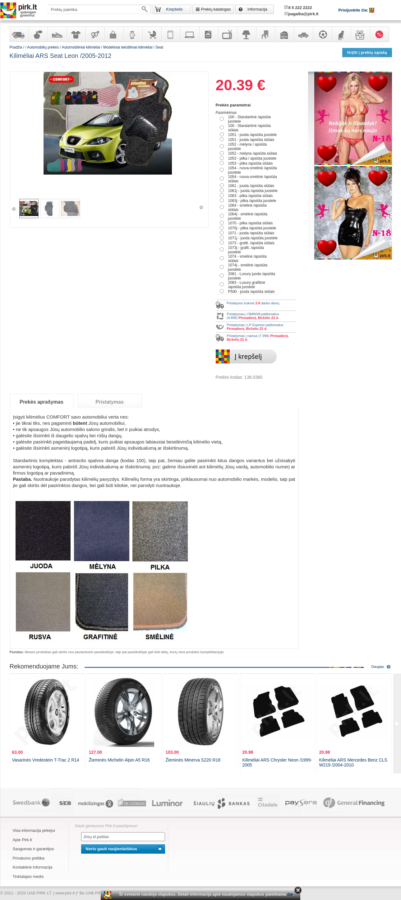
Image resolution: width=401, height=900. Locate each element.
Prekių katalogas (216, 9)
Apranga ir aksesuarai (76, 34)
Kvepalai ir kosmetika (38, 34)
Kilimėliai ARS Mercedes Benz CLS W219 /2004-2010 (353, 762)
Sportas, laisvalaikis (322, 34)
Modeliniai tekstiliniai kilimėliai (127, 47)
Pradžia (16, 47)
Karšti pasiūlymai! (381, 34)
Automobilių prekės (303, 34)
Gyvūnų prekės (341, 34)
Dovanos (360, 34)
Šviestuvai (246, 34)
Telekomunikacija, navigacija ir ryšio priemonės (171, 34)
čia (290, 894)
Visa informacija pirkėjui (34, 830)
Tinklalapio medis (28, 876)
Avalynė (57, 34)
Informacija (257, 9)
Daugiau (377, 666)
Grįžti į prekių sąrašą (367, 52)
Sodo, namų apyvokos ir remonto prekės (284, 34)
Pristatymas (109, 402)
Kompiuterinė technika (190, 34)
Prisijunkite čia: (354, 10)
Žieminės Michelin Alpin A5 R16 (119, 759)
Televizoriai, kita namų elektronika (228, 34)
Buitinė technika (209, 34)
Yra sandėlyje (19, 34)
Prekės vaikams (152, 34)
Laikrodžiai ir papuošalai (133, 34)
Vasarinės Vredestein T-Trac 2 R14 (45, 759)
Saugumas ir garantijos (33, 848)
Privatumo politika (29, 858)
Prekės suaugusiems (95, 34)
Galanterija (114, 34)
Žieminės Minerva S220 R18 (193, 759)
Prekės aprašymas (41, 402)
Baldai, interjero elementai (265, 34)
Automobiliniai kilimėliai (81, 47)
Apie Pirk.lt (22, 839)
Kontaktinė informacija (33, 867)
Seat (159, 47)
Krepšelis (174, 9)
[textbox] (99, 9)
